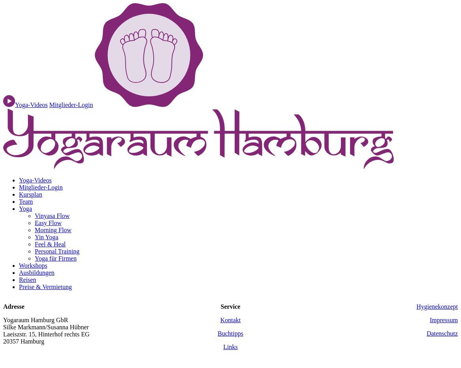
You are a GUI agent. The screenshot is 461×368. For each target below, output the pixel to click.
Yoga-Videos (35, 180)
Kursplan (30, 194)
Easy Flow (48, 223)
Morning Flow (53, 230)
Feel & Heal (50, 244)
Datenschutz (442, 333)
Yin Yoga (46, 237)
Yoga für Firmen (56, 258)
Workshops (33, 265)
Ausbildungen (37, 272)
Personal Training (57, 251)
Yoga (25, 208)
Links (230, 347)
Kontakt (230, 320)
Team (26, 201)
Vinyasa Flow (52, 215)
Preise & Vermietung (45, 287)
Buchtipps (230, 333)
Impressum (444, 320)
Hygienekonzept (437, 306)
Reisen (27, 279)
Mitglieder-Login (71, 104)
